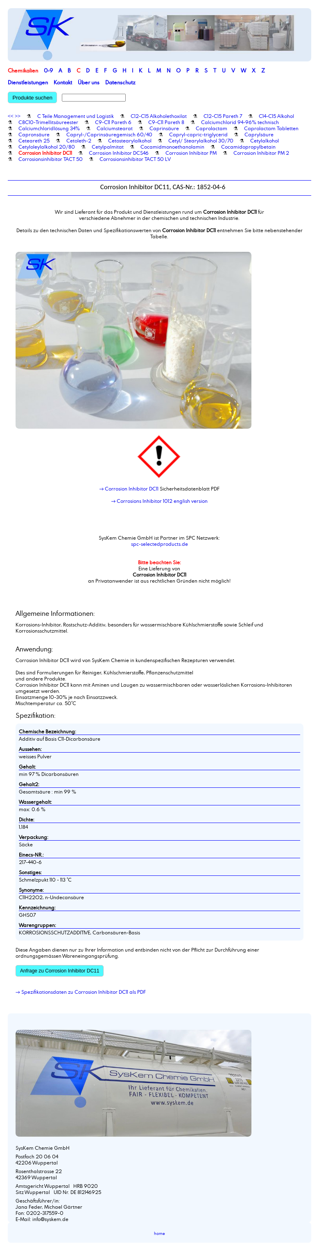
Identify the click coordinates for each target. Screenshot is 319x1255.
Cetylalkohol (264, 140)
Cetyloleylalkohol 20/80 (46, 146)
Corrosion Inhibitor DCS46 (119, 152)
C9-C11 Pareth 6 (113, 122)
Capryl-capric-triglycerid (198, 134)
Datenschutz (120, 82)
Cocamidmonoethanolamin (172, 146)
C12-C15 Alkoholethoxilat (159, 116)
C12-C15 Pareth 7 (223, 116)
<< (11, 116)
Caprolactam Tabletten (271, 128)
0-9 (48, 70)
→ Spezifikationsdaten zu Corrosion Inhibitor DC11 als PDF (81, 991)
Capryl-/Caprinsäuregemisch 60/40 (109, 134)
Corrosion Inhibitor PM (191, 152)
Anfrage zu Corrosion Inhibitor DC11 (59, 971)
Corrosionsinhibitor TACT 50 (50, 159)
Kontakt (63, 82)
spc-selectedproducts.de (159, 543)
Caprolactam (211, 128)
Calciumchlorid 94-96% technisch (240, 122)
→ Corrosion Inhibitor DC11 (129, 488)
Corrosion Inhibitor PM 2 (261, 152)
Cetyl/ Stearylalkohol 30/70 (200, 140)
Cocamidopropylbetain (248, 146)
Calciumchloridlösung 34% (49, 128)
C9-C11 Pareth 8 (166, 122)
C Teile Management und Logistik (75, 116)
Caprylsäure (259, 134)
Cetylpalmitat (108, 146)
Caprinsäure (164, 128)
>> (17, 116)
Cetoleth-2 (78, 140)
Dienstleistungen (28, 82)
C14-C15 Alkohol (276, 116)
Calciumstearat (115, 128)
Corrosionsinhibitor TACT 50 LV (135, 159)
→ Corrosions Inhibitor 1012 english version (159, 500)
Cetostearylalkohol (130, 140)
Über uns (89, 82)
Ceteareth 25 (34, 140)
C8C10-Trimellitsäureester (48, 122)
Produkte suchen (32, 98)
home (159, 1233)
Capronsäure (34, 134)
